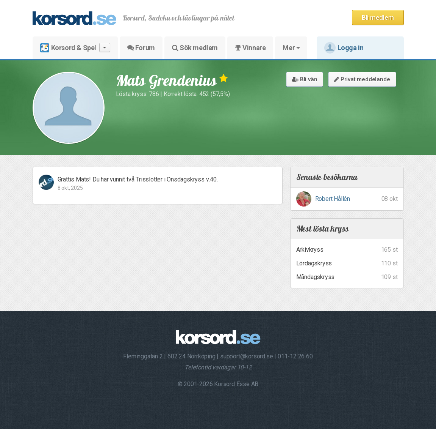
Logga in (344, 48)
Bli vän (304, 79)
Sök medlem (195, 48)
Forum (141, 48)
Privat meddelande (362, 79)
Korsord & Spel (75, 47)
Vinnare (250, 48)
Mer (291, 48)
